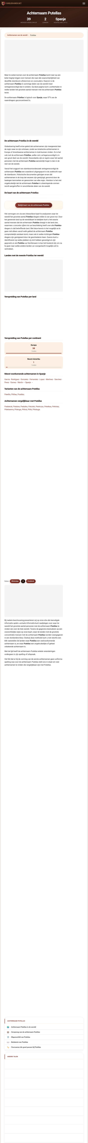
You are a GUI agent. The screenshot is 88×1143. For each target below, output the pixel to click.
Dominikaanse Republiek (24, 310)
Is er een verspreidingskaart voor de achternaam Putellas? (31, 438)
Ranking (40, 1059)
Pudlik (12, 768)
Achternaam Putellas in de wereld (23, 785)
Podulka (13, 745)
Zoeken (64, 981)
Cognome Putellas (19, 841)
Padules (16, 386)
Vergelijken (52, 1059)
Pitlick (24, 389)
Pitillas (14, 374)
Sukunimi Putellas (19, 871)
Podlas (12, 614)
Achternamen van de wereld (17, 35)
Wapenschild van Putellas (20, 795)
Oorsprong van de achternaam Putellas (25, 790)
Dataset (63, 1059)
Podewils (13, 715)
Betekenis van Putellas (19, 800)
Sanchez (57, 359)
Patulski (31, 386)
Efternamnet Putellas (20, 886)
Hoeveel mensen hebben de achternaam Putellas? (27, 430)
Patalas (12, 567)
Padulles (24, 386)
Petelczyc (40, 386)
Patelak (12, 579)
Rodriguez (15, 359)
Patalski (13, 739)
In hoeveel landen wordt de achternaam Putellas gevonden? (31, 422)
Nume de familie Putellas (22, 881)
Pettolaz (55, 386)
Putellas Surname (19, 826)
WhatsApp (14, 453)
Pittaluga (36, 389)
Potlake (12, 751)
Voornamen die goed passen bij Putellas (26, 805)
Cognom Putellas (19, 846)
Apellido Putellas (19, 821)
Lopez (42, 359)
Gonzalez (24, 359)
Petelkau (47, 386)
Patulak (12, 626)
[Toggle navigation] (83, 3)
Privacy (73, 1059)
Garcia (7, 359)
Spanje (17, 304)
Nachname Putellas (20, 836)
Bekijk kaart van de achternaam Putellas (33, 205)
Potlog (12, 756)
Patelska (13, 632)
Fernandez (34, 359)
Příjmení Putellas (19, 861)
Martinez (49, 359)
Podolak (13, 733)
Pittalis (12, 644)
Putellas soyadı (18, 892)
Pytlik (12, 762)
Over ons (29, 1059)
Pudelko (13, 656)
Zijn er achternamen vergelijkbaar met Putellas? (26, 445)
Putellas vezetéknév (20, 876)
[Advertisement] (44, 56)
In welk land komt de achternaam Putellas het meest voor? (31, 405)
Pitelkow (13, 597)
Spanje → (29, 362)
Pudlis (12, 674)
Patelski (13, 662)
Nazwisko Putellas (19, 856)
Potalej (12, 697)
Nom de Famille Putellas (22, 831)
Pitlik (30, 389)
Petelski (13, 585)
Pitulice (12, 709)
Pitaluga (17, 389)
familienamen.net (44, 1050)
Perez (6, 362)
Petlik (12, 721)
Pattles (12, 620)
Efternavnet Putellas (20, 866)
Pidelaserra (9, 389)
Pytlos (12, 638)
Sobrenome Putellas (20, 851)
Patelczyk (13, 727)
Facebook (31, 453)
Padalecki (8, 386)
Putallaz (21, 374)
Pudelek (13, 650)
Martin (20, 362)
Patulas (12, 561)
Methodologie (16, 1059)
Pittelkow (13, 703)
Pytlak (12, 668)
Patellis (7, 374)
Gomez (13, 362)
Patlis (12, 608)
